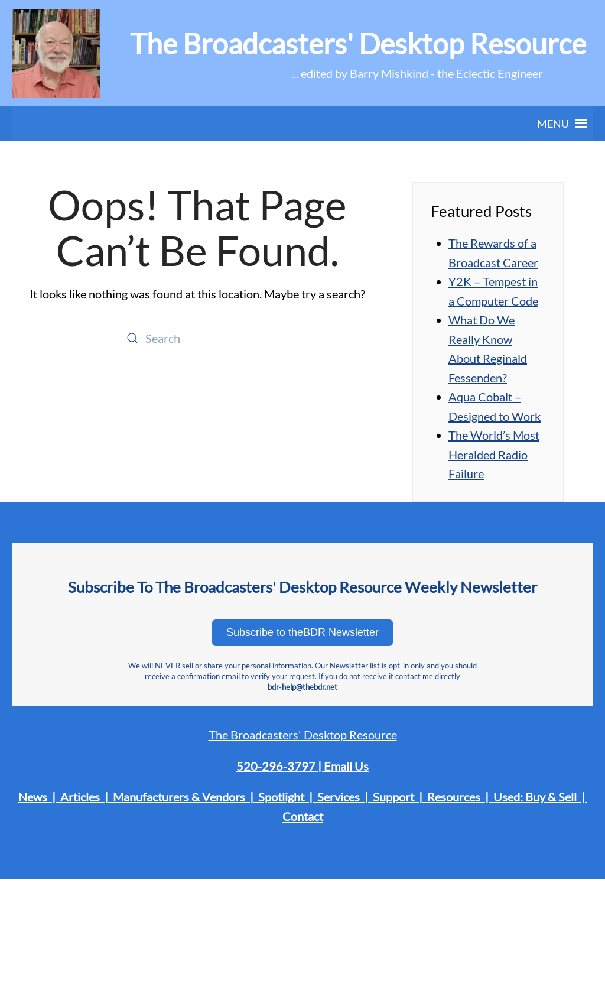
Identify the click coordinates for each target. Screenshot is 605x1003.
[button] (553, 123)
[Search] (197, 338)
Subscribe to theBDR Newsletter (302, 632)
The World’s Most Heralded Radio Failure (493, 454)
